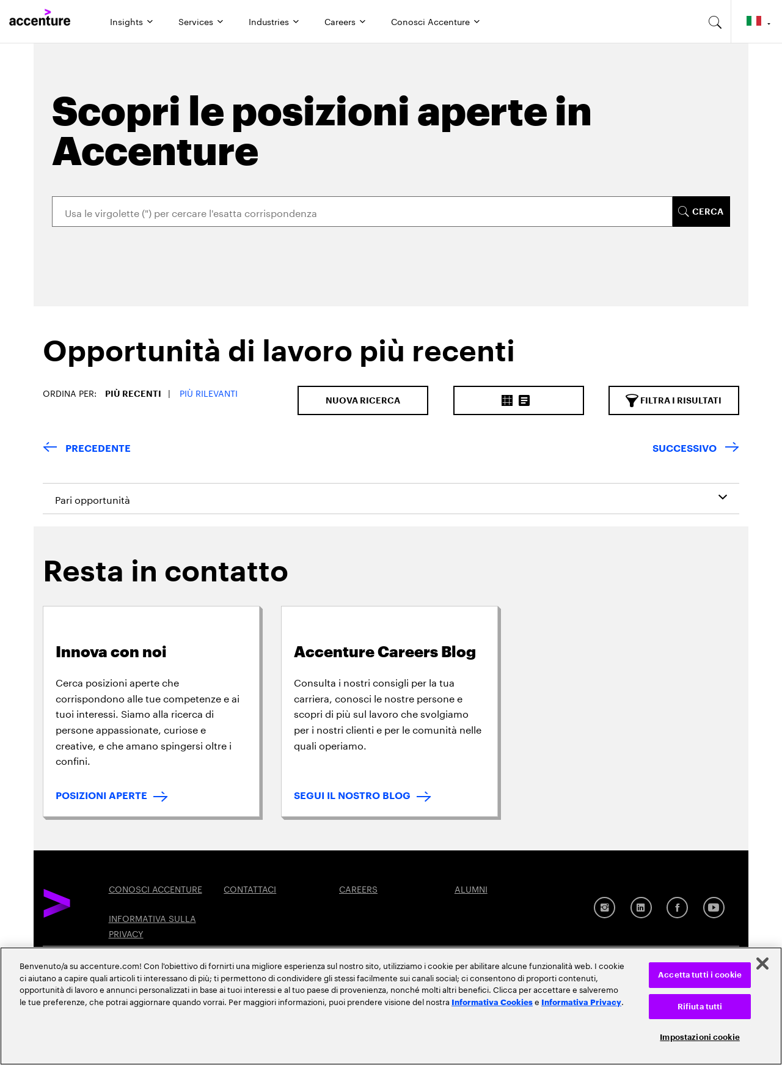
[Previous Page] (87, 449)
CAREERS (358, 888)
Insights (126, 21)
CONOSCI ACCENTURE (155, 888)
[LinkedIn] (641, 907)
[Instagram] (604, 907)
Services (195, 21)
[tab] (274, 361)
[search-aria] (715, 21)
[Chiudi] (762, 963)
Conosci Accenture (430, 21)
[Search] (362, 211)
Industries (269, 21)
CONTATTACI (250, 888)
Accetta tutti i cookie (700, 975)
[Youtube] (714, 907)
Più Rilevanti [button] (209, 392)
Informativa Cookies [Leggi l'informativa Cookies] (492, 1001)
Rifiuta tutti (700, 1007)
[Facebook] (677, 907)
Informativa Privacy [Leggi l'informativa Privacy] (581, 1001)
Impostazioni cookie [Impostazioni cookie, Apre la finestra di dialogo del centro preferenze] (699, 1037)
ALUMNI (471, 888)
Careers (340, 21)
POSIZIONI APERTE (101, 796)
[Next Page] (695, 449)
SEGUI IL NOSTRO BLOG (352, 796)
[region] (391, 1006)
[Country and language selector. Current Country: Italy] (756, 21)
